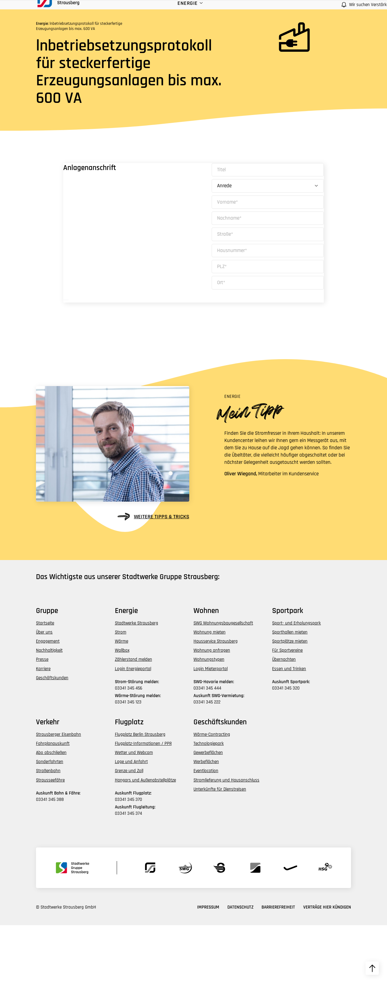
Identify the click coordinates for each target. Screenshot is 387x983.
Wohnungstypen (209, 717)
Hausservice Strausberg (216, 699)
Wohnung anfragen (212, 708)
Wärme (121, 699)
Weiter (106, 345)
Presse (42, 717)
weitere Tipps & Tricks (153, 574)
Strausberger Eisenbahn (58, 792)
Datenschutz (240, 965)
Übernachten (284, 717)
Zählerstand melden (133, 717)
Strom (120, 690)
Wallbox (122, 708)
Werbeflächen (206, 819)
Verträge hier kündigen (327, 965)
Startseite (45, 680)
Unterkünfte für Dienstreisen (220, 847)
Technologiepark (209, 801)
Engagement (48, 699)
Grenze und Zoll (129, 828)
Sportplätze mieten (289, 699)
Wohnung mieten (210, 690)
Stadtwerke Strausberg (136, 680)
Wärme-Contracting (212, 792)
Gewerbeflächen (208, 810)
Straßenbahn (48, 828)
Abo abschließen (51, 810)
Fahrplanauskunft (53, 801)
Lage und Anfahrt (131, 819)
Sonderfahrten (49, 819)
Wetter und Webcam (134, 810)
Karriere (43, 726)
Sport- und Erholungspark (296, 680)
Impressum (208, 965)
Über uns (44, 690)
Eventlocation (206, 828)
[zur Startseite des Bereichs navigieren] (61, 13)
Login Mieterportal (211, 726)
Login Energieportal (133, 726)
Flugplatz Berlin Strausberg (140, 792)
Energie (154, 18)
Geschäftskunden (52, 735)
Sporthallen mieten (289, 690)
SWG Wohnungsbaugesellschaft (223, 680)
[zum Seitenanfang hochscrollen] (372, 968)
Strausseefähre (50, 837)
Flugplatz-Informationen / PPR (143, 801)
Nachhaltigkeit (49, 708)
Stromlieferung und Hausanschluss (226, 837)
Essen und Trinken (289, 726)
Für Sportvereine (287, 708)
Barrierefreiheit (278, 965)
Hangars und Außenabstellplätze (145, 837)
